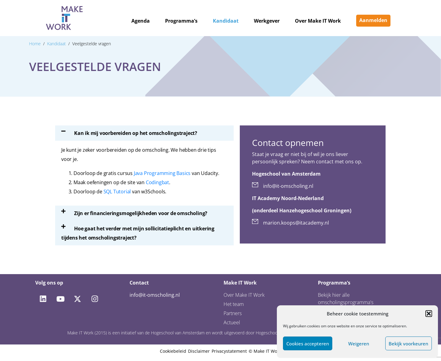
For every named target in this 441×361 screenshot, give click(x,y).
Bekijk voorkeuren (408, 344)
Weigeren (358, 344)
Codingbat (157, 182)
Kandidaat (226, 20)
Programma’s (181, 20)
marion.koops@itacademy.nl (296, 222)
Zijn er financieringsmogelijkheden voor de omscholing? (140, 213)
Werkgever (267, 20)
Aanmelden (373, 20)
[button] (429, 314)
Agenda (140, 20)
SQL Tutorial (117, 191)
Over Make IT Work (318, 20)
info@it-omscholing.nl (288, 186)
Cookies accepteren (307, 344)
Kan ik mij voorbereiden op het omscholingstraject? (135, 133)
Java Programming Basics (162, 173)
